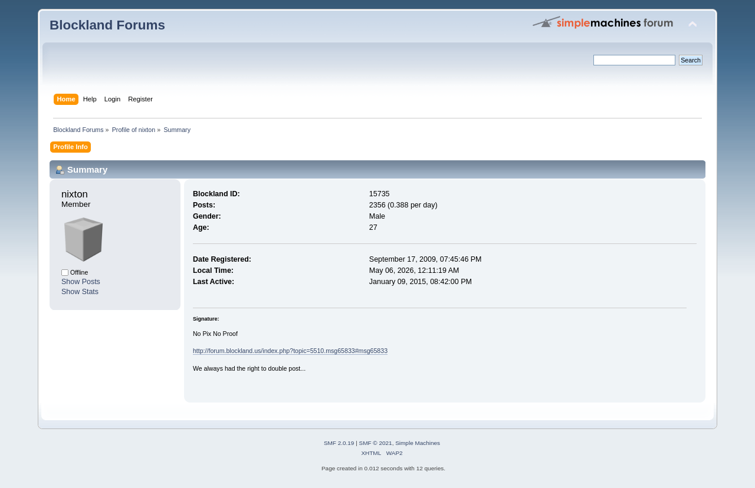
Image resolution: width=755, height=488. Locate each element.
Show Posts (80, 282)
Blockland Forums (107, 25)
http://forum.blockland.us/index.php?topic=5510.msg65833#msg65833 (290, 350)
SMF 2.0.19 (339, 443)
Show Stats (80, 292)
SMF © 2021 (375, 443)
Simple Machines (417, 443)
